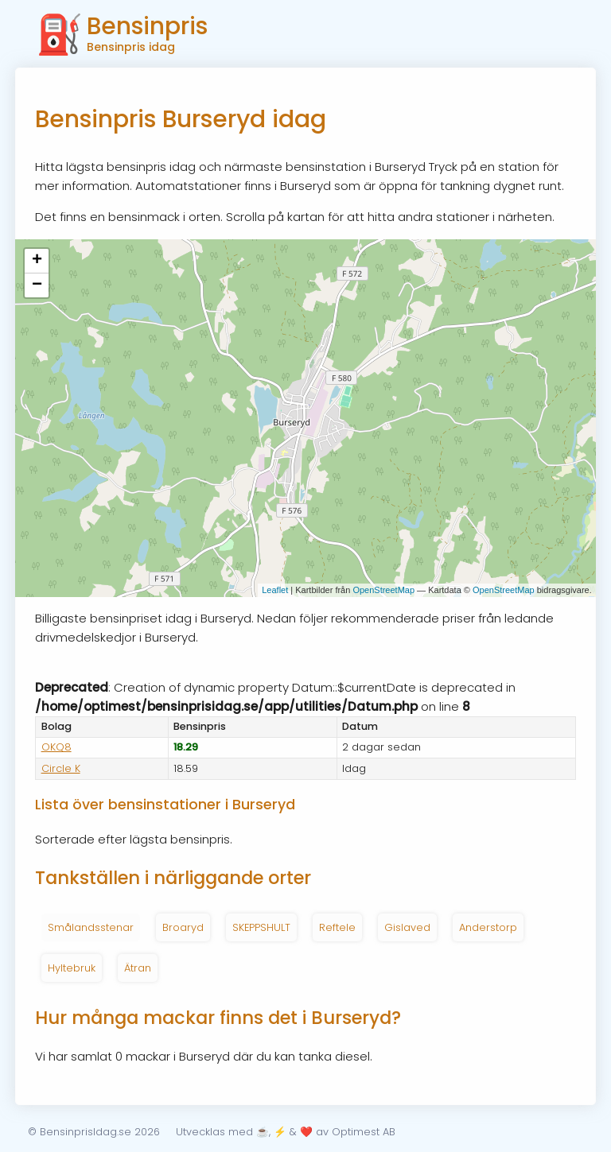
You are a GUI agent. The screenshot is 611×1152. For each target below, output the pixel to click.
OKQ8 (56, 747)
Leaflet (275, 590)
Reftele (337, 927)
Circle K (60, 768)
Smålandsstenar (91, 927)
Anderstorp (488, 927)
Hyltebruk (71, 968)
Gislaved (407, 927)
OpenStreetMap (383, 590)
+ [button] (37, 261)
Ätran (137, 968)
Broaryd (183, 927)
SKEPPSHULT (261, 927)
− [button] (37, 285)
